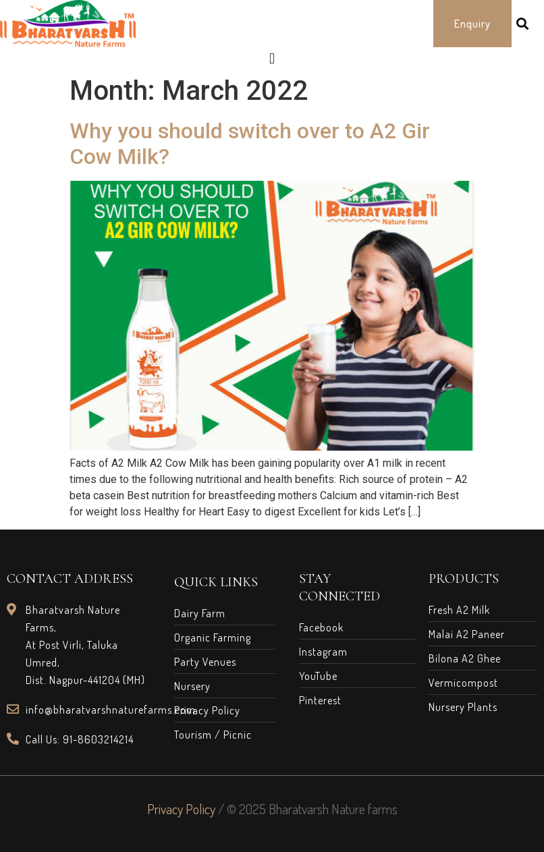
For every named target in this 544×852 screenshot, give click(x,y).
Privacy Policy (181, 809)
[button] (472, 23)
